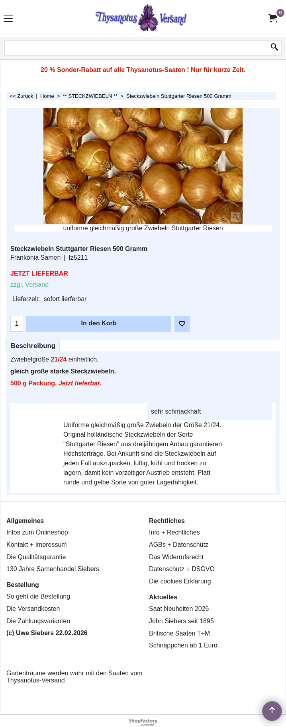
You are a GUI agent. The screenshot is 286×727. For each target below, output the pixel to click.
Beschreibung (33, 346)
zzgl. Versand (29, 284)
